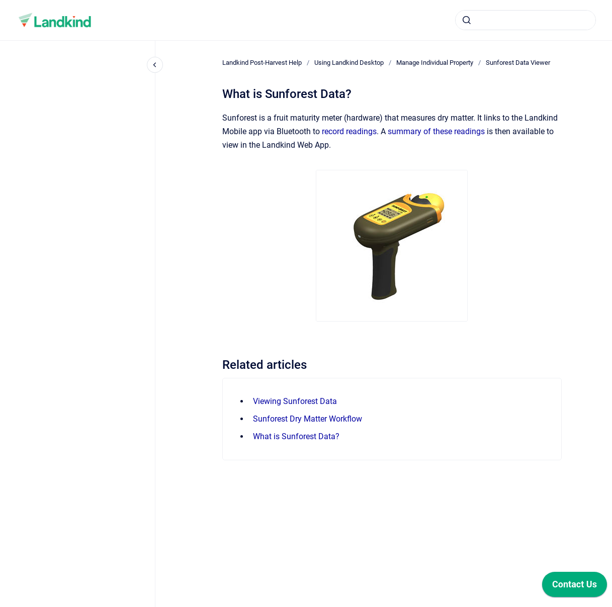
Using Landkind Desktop (349, 62)
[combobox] (525, 20)
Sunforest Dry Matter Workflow (307, 419)
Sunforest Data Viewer (518, 62)
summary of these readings (436, 131)
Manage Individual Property (434, 62)
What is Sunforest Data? (296, 436)
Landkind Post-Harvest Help (262, 62)
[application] (574, 587)
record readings (349, 131)
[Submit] (467, 20)
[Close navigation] (155, 65)
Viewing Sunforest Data (295, 401)
